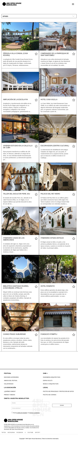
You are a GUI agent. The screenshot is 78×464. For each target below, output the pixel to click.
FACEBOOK (19, 432)
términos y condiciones (35, 412)
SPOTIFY (37, 432)
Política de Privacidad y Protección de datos (58, 391)
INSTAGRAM (11, 432)
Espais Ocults (47, 380)
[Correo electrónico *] (30, 408)
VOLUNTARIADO (8, 384)
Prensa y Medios (9, 394)
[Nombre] (30, 403)
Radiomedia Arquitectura (51, 377)
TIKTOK (4, 432)
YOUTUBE (30, 432)
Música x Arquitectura (50, 384)
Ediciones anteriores (11, 377)
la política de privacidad (21, 412)
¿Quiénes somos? (10, 391)
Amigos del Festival (10, 380)
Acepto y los (26, 412)
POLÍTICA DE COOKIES (49, 394)
